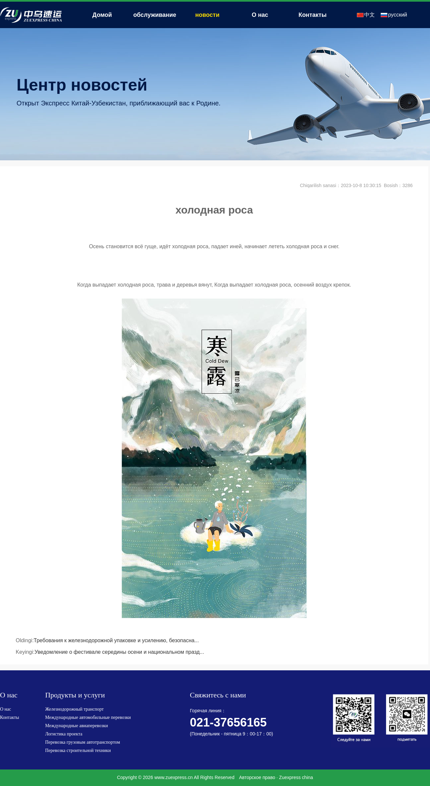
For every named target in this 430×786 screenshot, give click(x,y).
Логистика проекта (63, 733)
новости (207, 15)
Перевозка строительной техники (78, 750)
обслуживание (154, 15)
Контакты (312, 15)
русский (397, 15)
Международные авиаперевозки (76, 725)
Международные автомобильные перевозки (88, 717)
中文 (369, 15)
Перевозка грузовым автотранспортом (82, 742)
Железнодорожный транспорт (74, 709)
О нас (260, 15)
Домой (102, 15)
